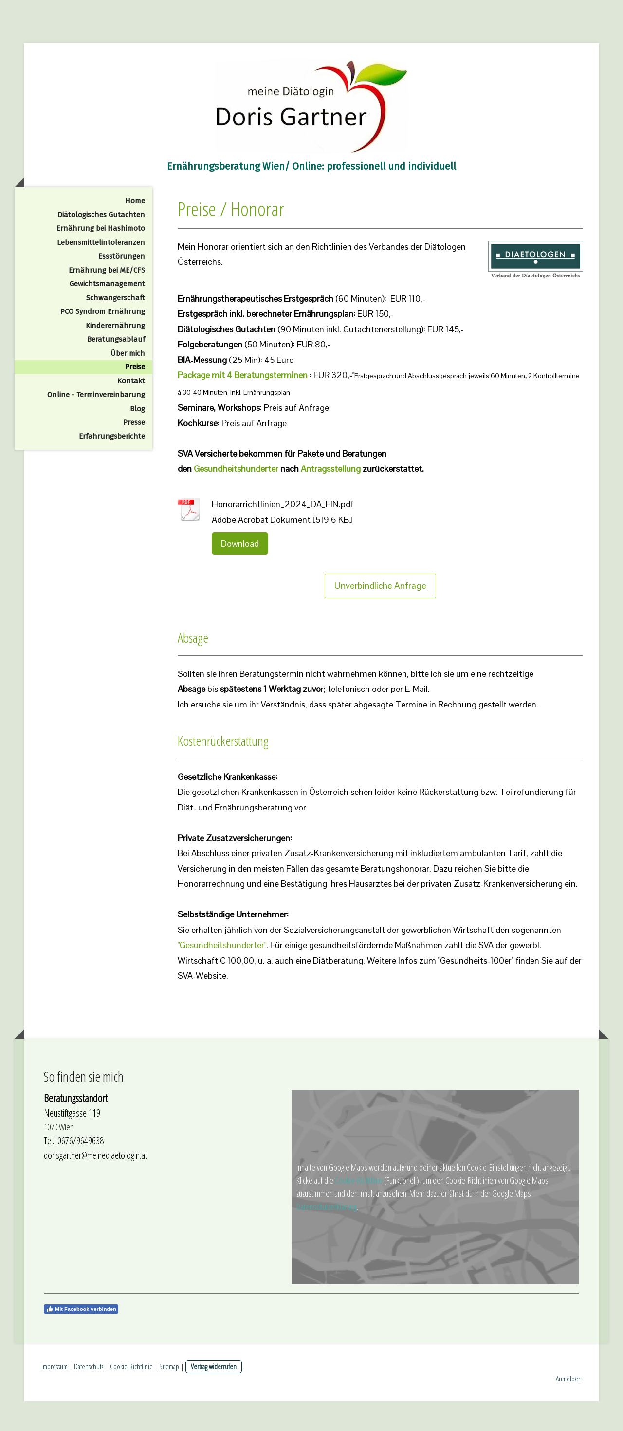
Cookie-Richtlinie (359, 1210)
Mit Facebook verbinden (81, 1339)
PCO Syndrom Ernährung (102, 341)
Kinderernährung (115, 355)
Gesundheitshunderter (236, 498)
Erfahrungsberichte (112, 466)
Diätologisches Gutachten (101, 244)
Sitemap (169, 1396)
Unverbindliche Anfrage (380, 615)
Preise (135, 396)
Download (240, 573)
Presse (134, 452)
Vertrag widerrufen (214, 1396)
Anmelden (569, 1408)
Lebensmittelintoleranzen (101, 272)
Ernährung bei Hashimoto (100, 258)
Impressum (54, 1396)
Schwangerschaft (115, 327)
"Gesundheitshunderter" (222, 974)
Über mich (127, 383)
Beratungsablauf (116, 368)
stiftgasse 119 (78, 1142)
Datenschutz (89, 1396)
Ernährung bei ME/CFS (107, 299)
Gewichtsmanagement (107, 313)
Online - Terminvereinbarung (96, 424)
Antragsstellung (331, 498)
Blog (137, 438)
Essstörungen (121, 285)
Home (135, 230)
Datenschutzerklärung (326, 1236)
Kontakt (131, 410)
